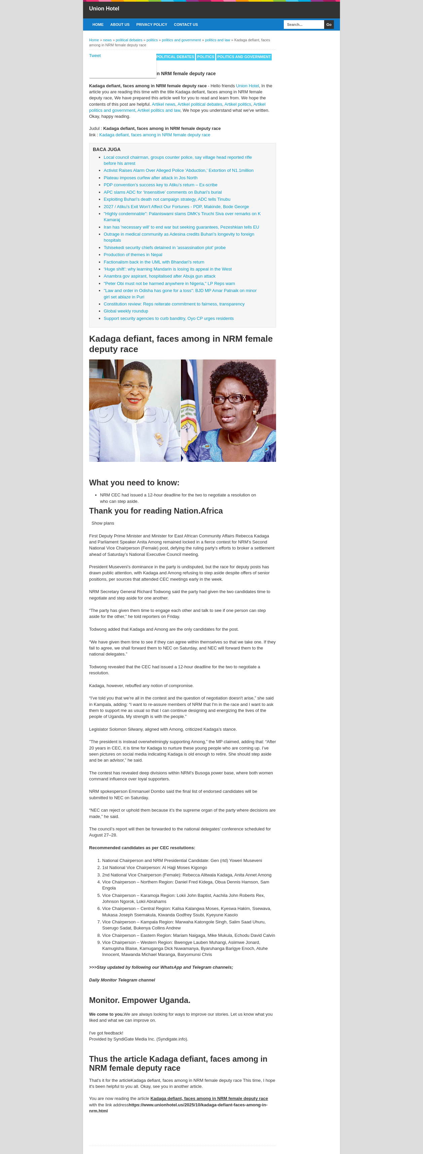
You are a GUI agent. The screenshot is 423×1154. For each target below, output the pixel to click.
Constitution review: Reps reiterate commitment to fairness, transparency (174, 303)
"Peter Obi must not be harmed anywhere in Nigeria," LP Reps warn (169, 283)
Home (98, 24)
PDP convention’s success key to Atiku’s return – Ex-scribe (161, 184)
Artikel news (163, 104)
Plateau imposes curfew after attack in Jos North (151, 177)
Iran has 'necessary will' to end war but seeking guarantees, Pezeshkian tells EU (181, 227)
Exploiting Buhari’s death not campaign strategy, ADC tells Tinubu (167, 199)
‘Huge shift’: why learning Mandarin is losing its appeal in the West (168, 269)
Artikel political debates (200, 104)
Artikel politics (238, 104)
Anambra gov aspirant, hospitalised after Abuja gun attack (160, 276)
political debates (175, 57)
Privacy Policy (151, 24)
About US (119, 24)
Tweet (95, 55)
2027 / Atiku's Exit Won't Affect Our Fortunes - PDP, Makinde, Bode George (176, 206)
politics (205, 57)
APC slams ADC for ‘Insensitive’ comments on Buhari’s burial (163, 192)
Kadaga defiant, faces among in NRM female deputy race (154, 134)
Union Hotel (104, 8)
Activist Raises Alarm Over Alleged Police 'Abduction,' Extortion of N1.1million (179, 170)
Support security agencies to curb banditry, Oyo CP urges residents (169, 318)
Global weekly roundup (126, 311)
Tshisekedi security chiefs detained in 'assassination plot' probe (165, 247)
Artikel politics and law (159, 110)
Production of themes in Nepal (133, 254)
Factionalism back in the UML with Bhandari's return (154, 262)
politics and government (244, 57)
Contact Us (186, 24)
